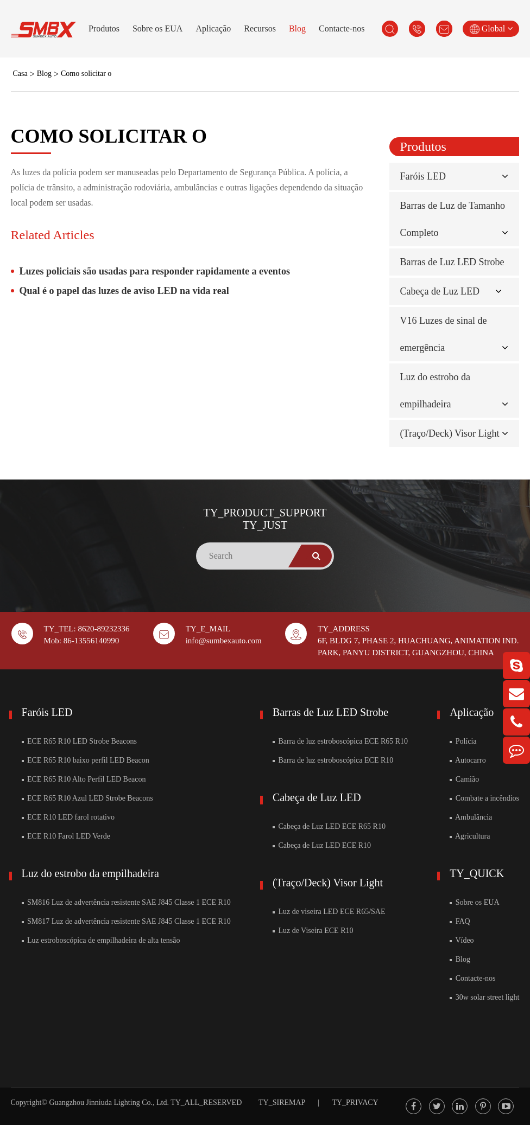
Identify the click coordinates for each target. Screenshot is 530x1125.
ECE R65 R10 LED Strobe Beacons (79, 741)
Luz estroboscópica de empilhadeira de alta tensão (101, 940)
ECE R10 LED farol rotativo (68, 817)
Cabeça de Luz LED (439, 291)
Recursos (260, 28)
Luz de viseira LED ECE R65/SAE (329, 911)
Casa (20, 73)
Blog (297, 28)
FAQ (460, 921)
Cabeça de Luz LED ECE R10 (322, 845)
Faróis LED (423, 176)
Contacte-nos (341, 28)
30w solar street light (484, 997)
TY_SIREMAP (281, 1102)
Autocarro (467, 760)
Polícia (463, 741)
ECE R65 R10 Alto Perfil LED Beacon (84, 779)
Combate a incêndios (484, 798)
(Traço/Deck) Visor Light (450, 433)
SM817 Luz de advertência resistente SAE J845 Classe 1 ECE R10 (126, 921)
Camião (464, 779)
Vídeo (462, 940)
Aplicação (213, 28)
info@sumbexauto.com (224, 640)
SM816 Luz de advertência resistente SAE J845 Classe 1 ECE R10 (126, 902)
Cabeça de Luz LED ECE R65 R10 (329, 826)
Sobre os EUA (157, 28)
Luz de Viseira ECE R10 (313, 930)
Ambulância (471, 817)
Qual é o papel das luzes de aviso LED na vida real (124, 290)
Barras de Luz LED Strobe (452, 262)
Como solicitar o (86, 73)
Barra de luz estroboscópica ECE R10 (333, 760)
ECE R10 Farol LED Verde (66, 836)
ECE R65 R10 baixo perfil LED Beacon (85, 760)
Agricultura (470, 836)
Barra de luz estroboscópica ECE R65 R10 (340, 741)
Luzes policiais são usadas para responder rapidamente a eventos (155, 271)
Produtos (104, 28)
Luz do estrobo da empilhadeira (90, 873)
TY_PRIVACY (355, 1102)
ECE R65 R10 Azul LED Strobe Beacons (87, 798)
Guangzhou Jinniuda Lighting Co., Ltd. (108, 1102)
